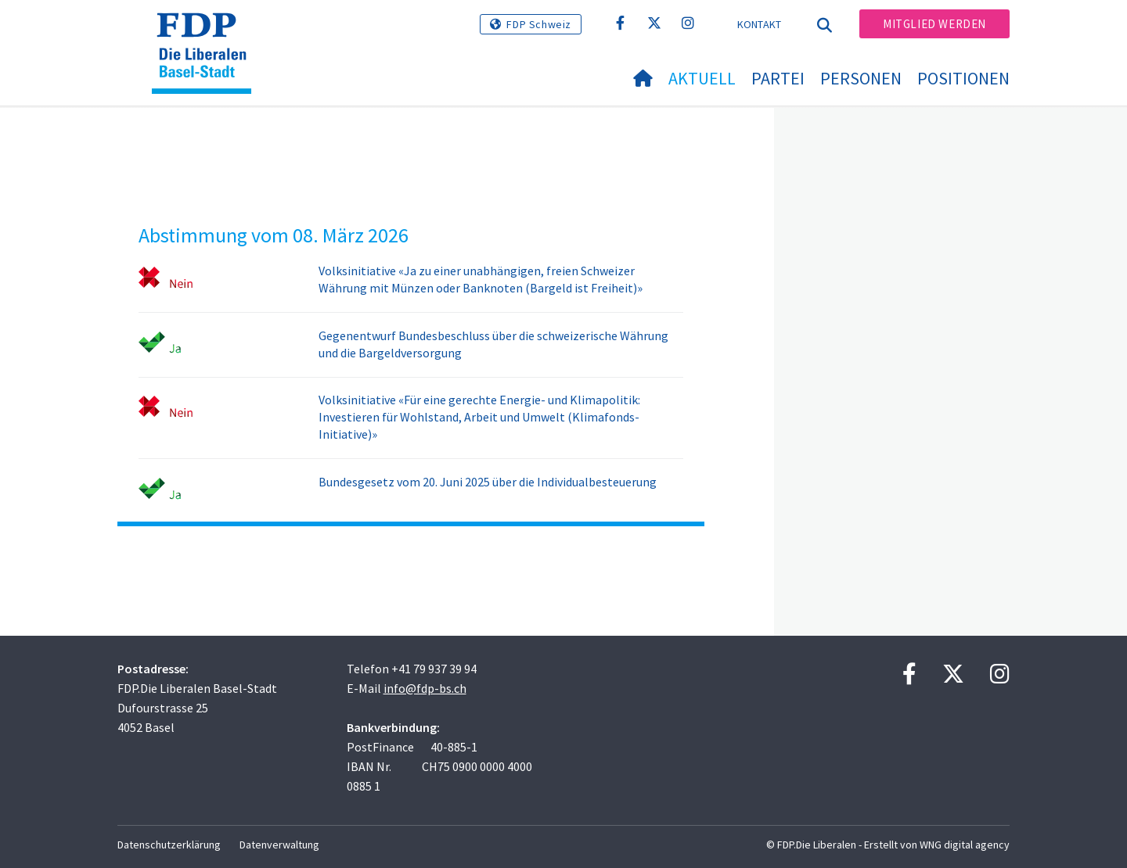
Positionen (963, 78)
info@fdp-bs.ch (424, 688)
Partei (778, 78)
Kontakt (759, 24)
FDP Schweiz (538, 24)
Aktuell (702, 78)
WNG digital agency (965, 845)
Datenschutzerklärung (169, 845)
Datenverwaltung (279, 845)
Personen (861, 78)
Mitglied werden (934, 23)
